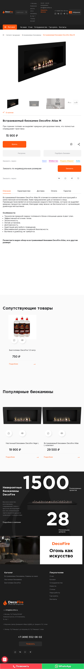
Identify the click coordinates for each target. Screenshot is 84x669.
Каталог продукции (13, 35)
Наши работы (55, 593)
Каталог (53, 579)
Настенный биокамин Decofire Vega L (22, 443)
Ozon (44, 161)
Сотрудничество (40, 27)
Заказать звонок (44, 11)
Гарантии (67, 191)
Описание (7, 191)
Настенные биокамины (13, 579)
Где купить (53, 27)
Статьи (52, 589)
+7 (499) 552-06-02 (61, 11)
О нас (30, 27)
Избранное (76, 12)
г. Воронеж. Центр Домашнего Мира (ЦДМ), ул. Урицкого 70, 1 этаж (25, 624)
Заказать (69, 168)
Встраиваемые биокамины (31, 35)
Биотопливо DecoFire (12, 583)
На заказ (23, 27)
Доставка (40, 191)
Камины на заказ (31, 576)
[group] (42, 62)
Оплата (54, 191)
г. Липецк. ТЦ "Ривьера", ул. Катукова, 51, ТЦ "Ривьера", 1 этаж (23, 629)
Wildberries (53, 161)
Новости (53, 586)
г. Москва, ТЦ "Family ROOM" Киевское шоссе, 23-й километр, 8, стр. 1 (14, 616)
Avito (78, 161)
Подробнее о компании (12, 522)
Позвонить (30, 644)
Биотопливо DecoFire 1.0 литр (22, 350)
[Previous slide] (69, 102)
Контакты (62, 27)
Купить (14, 144)
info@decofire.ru (46, 7)
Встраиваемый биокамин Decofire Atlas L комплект (61, 444)
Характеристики (23, 191)
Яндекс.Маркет (67, 161)
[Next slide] (75, 102)
